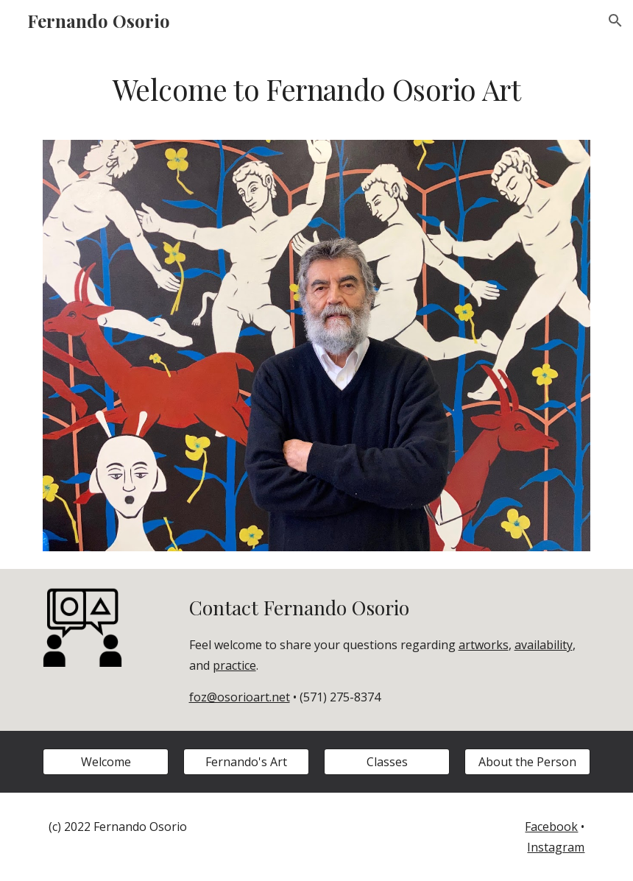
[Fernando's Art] (246, 762)
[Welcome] (106, 762)
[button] (615, 20)
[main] (317, 99)
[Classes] (387, 762)
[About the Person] (527, 762)
